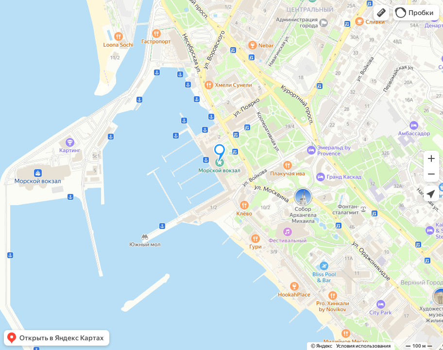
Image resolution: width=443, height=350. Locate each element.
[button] (381, 12)
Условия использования (363, 346)
